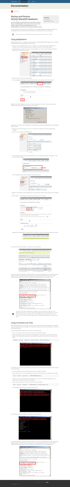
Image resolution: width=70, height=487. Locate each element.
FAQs (19, 1)
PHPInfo (29, 1)
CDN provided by (44, 482)
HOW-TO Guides (24, 1)
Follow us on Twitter (14, 482)
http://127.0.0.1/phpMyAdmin (33, 45)
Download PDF (16, 11)
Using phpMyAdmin (47, 19)
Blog (34, 482)
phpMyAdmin (34, 1)
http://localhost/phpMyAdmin (21, 45)
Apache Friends (14, 1)
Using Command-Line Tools (48, 21)
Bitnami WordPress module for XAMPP (45, 34)
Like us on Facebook (15, 482)
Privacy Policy (38, 482)
